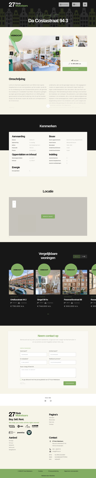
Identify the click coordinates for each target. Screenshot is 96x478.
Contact (51, 424)
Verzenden (70, 383)
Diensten (51, 417)
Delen (74, 61)
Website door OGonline (48, 475)
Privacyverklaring (53, 471)
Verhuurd (11, 447)
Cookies (40, 471)
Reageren (75, 69)
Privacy (21, 383)
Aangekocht (12, 449)
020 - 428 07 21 (56, 449)
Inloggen (64, 4)
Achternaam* (53, 351)
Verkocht (11, 445)
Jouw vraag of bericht (27, 366)
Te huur (11, 443)
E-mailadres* (24, 359)
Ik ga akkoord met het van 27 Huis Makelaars (40, 379)
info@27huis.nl (56, 451)
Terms (24, 383)
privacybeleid (41, 379)
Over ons (51, 422)
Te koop (11, 440)
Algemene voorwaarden (71, 471)
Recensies (52, 420)
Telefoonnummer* (55, 359)
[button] (11, 53)
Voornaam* (23, 351)
